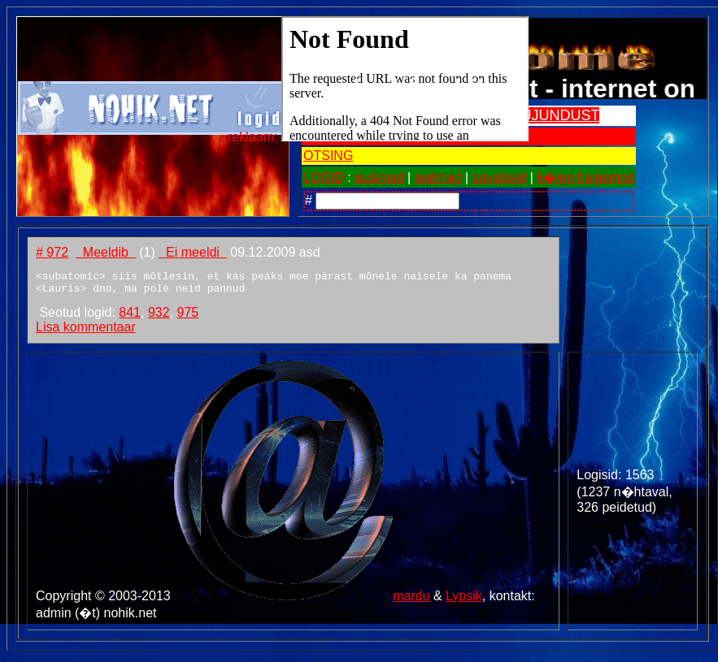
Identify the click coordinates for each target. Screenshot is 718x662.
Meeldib (106, 252)
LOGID (323, 177)
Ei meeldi (193, 252)
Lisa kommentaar (86, 332)
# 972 (52, 252)
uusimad (379, 177)
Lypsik (464, 601)
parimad (438, 177)
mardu (411, 601)
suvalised (499, 177)
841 (130, 317)
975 (187, 317)
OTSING (328, 155)
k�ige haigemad (585, 177)
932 (159, 317)
